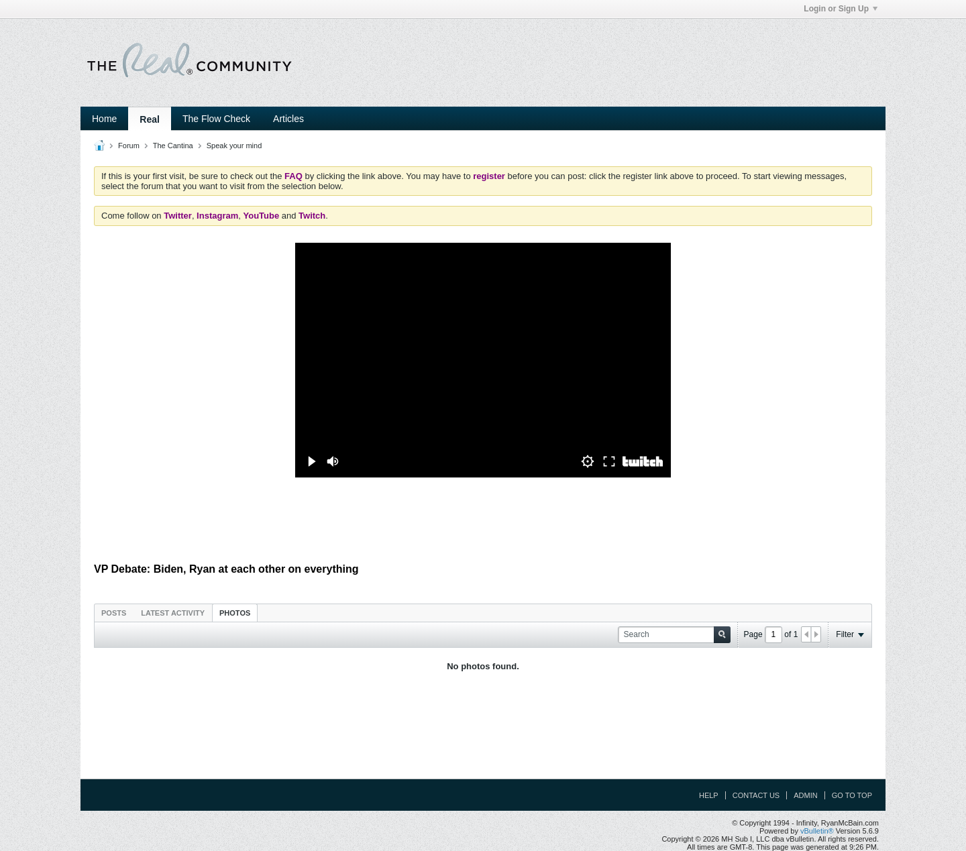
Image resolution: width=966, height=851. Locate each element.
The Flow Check (216, 118)
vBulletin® (817, 831)
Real (150, 119)
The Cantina (173, 145)
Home (104, 118)
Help (708, 795)
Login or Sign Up (840, 8)
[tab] (113, 613)
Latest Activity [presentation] (173, 613)
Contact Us (756, 795)
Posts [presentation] (113, 613)
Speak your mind (234, 145)
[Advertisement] (483, 520)
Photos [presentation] (234, 613)
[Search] (674, 634)
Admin (805, 795)
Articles (288, 118)
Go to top (852, 795)
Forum (129, 145)
